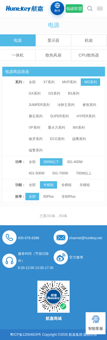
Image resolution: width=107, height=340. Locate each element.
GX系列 (35, 93)
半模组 (48, 185)
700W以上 (84, 173)
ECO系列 (57, 139)
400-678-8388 (28, 238)
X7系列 (48, 82)
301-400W (75, 162)
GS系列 (54, 93)
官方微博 (76, 257)
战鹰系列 (79, 139)
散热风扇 (53, 55)
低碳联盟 (74, 8)
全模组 (66, 185)
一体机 (18, 55)
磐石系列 (36, 116)
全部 (32, 82)
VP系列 (34, 128)
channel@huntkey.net (85, 238)
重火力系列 (56, 128)
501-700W (60, 173)
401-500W (37, 173)
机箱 (89, 40)
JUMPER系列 (39, 105)
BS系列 (73, 93)
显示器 (53, 40)
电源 (18, 40)
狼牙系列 (36, 139)
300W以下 (51, 162)
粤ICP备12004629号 (25, 335)
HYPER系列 (86, 116)
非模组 (85, 185)
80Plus (48, 197)
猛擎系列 (36, 150)
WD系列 (90, 82)
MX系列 (79, 128)
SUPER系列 (59, 116)
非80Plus (69, 197)
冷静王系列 (65, 105)
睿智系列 (89, 105)
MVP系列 (69, 82)
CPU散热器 (89, 55)
